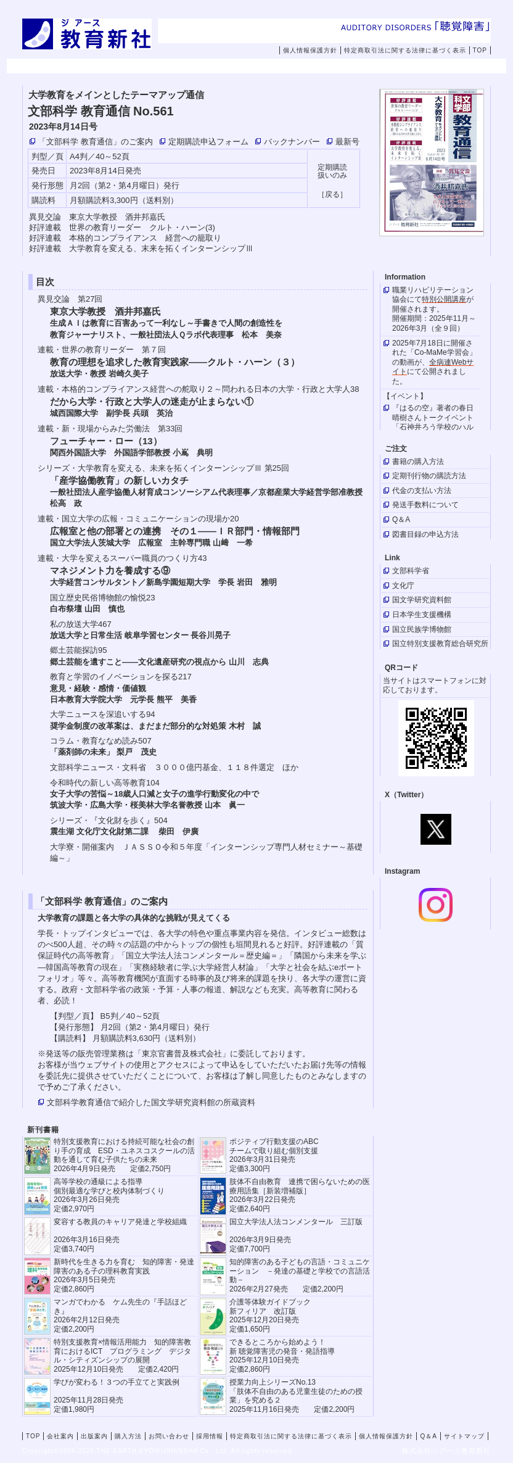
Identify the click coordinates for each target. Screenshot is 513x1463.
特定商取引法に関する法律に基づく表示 (405, 50)
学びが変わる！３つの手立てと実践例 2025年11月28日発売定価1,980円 (116, 1395)
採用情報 (434, 66)
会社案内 (121, 66)
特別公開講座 (444, 299)
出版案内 (199, 66)
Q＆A (428, 1436)
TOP (480, 50)
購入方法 (277, 66)
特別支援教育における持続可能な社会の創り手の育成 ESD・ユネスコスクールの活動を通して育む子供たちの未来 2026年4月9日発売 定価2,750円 (124, 1154)
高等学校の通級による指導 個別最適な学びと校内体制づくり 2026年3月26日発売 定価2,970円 (109, 1194)
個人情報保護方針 (310, 50)
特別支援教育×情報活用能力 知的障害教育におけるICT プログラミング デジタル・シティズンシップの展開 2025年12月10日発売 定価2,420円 (122, 1355)
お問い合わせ (364, 66)
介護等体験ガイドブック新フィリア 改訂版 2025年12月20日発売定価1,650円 (270, 1315)
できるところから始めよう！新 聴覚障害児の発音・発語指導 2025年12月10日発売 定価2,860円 (282, 1355)
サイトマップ (464, 1436)
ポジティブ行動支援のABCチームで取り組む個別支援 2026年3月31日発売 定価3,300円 (274, 1154)
